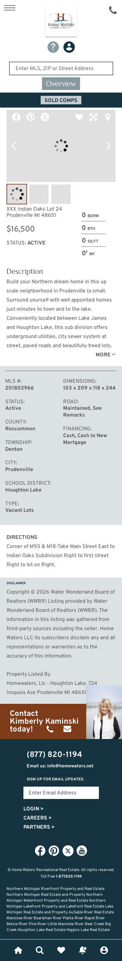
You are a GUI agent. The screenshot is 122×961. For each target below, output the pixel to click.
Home (18, 950)
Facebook (16, 117)
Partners (39, 827)
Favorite (79, 117)
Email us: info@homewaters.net (60, 766)
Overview (61, 83)
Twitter (44, 117)
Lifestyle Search (40, 950)
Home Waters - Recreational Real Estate (61, 22)
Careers (37, 818)
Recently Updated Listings (82, 950)
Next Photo (108, 146)
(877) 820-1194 (112, 10)
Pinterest (30, 117)
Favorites (61, 950)
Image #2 (38, 194)
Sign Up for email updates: (55, 779)
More (103, 355)
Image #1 (16, 194)
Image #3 (61, 194)
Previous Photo (14, 146)
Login (33, 809)
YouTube (82, 850)
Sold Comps (61, 100)
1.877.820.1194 (69, 876)
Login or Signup (104, 950)
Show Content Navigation (10, 8)
